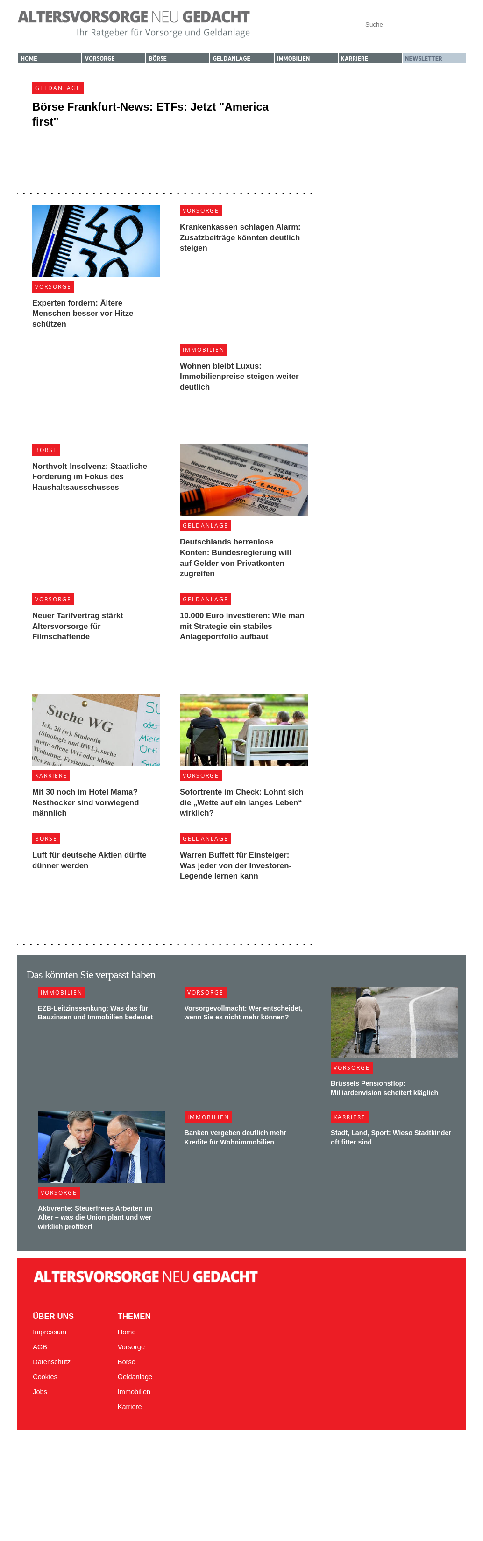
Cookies (45, 1377)
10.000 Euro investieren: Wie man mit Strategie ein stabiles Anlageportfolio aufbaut (242, 626)
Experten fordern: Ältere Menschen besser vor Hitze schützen (82, 313)
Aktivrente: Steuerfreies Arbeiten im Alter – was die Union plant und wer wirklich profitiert (95, 1217)
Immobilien (293, 58)
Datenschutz (52, 1362)
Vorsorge (99, 58)
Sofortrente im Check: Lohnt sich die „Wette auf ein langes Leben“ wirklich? (242, 802)
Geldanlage (231, 58)
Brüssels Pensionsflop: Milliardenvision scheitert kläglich (384, 1088)
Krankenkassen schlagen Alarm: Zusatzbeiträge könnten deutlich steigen (240, 237)
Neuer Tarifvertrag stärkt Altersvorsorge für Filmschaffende (77, 626)
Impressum (49, 1332)
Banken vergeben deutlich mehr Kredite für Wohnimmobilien (235, 1137)
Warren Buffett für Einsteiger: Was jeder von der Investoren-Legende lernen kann (235, 865)
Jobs (40, 1391)
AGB (40, 1347)
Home (29, 58)
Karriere (354, 58)
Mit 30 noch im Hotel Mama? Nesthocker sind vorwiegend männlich (85, 802)
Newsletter (423, 58)
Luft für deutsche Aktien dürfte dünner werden (89, 860)
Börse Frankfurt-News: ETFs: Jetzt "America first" (150, 114)
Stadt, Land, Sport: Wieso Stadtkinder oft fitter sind (391, 1137)
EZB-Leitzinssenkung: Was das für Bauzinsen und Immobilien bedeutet (95, 1012)
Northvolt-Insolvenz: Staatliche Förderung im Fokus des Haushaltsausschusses (89, 477)
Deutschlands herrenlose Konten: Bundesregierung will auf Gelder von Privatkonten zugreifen (235, 557)
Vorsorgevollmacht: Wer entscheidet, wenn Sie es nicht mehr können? (244, 1012)
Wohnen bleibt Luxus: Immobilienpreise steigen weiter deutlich (239, 376)
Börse (157, 58)
